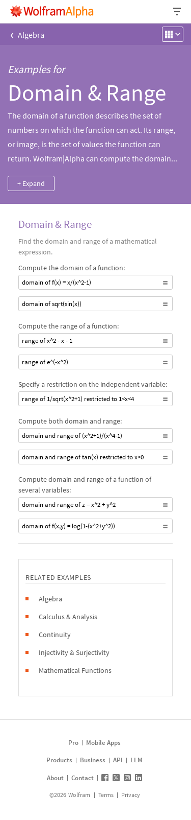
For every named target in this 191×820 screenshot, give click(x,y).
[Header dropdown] (177, 11)
